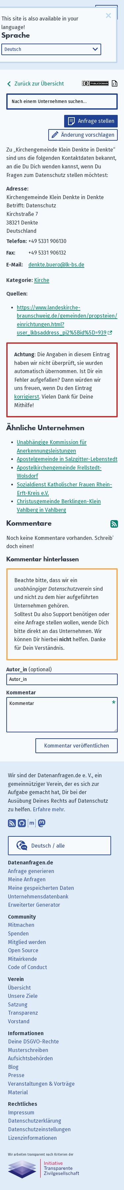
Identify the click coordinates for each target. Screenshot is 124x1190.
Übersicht (19, 988)
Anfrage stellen (96, 121)
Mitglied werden (27, 942)
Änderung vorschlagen (87, 135)
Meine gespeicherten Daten (41, 888)
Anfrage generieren (31, 871)
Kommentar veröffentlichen (76, 746)
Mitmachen (21, 925)
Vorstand (18, 1021)
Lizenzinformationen (32, 1138)
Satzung (17, 1004)
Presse (16, 1075)
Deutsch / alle (48, 846)
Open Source (23, 950)
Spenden (18, 933)
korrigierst (26, 397)
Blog (13, 1067)
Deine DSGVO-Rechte (33, 1041)
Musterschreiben (28, 1050)
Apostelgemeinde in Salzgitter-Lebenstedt (67, 459)
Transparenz (23, 1013)
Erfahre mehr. (49, 809)
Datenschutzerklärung (34, 1121)
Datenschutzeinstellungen (39, 1129)
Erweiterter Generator (34, 905)
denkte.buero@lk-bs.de (56, 265)
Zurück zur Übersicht (35, 84)
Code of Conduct (27, 967)
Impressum (21, 1112)
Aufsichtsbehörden (30, 1058)
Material (18, 1092)
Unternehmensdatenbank (38, 896)
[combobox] (62, 101)
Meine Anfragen (27, 879)
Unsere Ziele (23, 996)
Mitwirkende (22, 959)
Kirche (41, 280)
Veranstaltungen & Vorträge (41, 1084)
